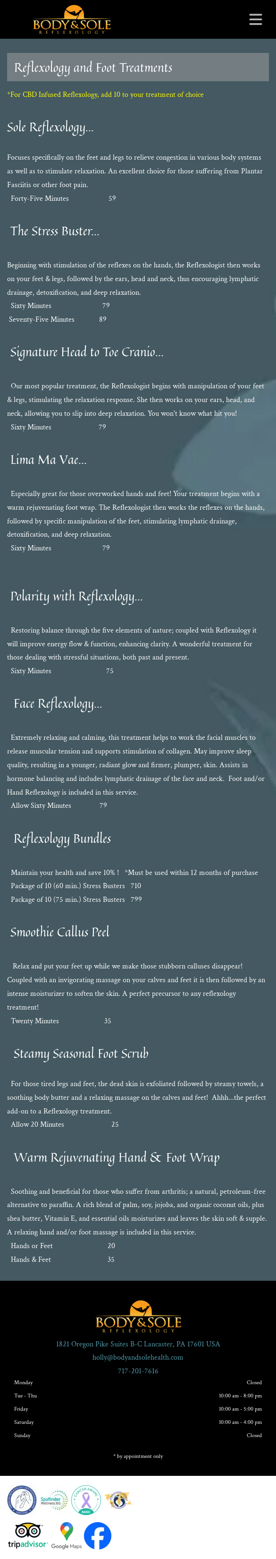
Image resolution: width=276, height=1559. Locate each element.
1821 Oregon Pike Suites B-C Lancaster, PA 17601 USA (138, 1344)
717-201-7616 (138, 1371)
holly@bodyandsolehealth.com (138, 1357)
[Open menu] (256, 19)
